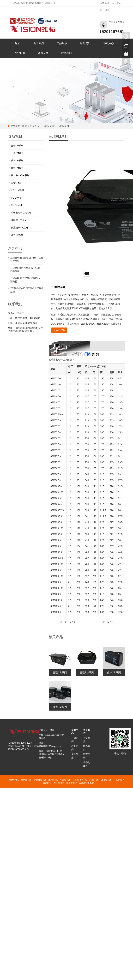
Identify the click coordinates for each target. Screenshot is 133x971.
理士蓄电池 (59, 783)
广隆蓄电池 (78, 780)
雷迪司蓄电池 (40, 780)
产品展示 (62, 43)
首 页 (17, 43)
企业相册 (20, 53)
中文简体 (116, 3)
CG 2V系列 (16, 197)
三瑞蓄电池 (46, 783)
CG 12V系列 (17, 190)
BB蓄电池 (52, 780)
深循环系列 (16, 183)
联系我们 (66, 53)
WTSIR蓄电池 (91, 780)
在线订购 (59, 330)
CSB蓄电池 (106, 780)
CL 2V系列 (16, 205)
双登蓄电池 (26, 780)
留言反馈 (43, 53)
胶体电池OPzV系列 (21, 212)
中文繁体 (107, 9)
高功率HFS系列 (19, 220)
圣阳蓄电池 (65, 780)
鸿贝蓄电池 (71, 783)
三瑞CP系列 (60, 672)
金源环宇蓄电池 (86, 783)
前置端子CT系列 (19, 227)
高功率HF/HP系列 (20, 175)
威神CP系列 (114, 672)
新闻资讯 (85, 43)
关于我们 (38, 43)
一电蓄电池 (118, 780)
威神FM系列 (60, 707)
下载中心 (108, 43)
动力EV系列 (17, 235)
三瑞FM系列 (48, 126)
